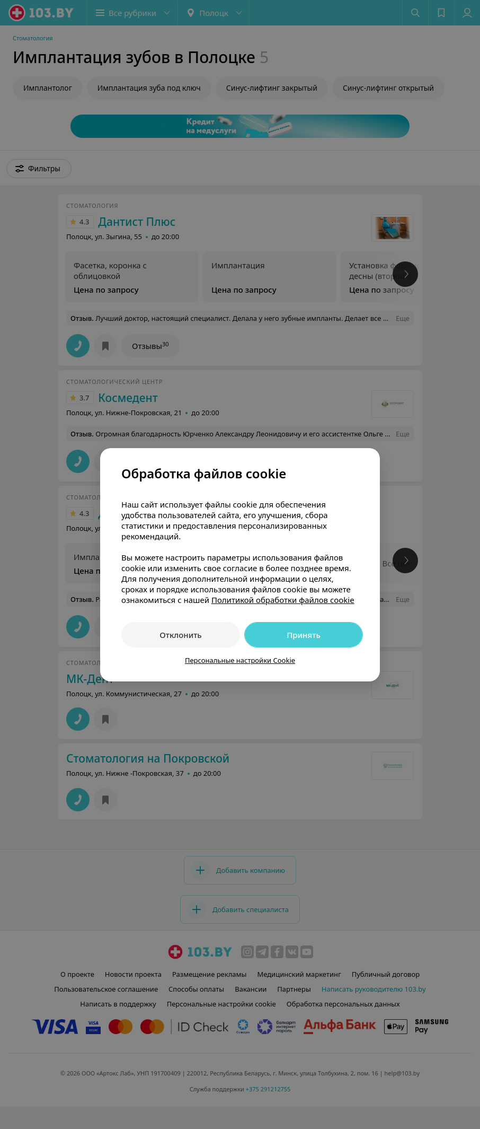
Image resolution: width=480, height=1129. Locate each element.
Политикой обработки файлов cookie (282, 599)
